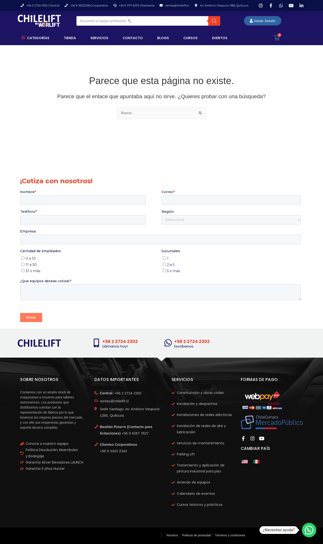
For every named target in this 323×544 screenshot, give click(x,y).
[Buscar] (214, 21)
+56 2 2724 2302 (122, 341)
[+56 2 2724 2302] (96, 343)
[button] (309, 530)
